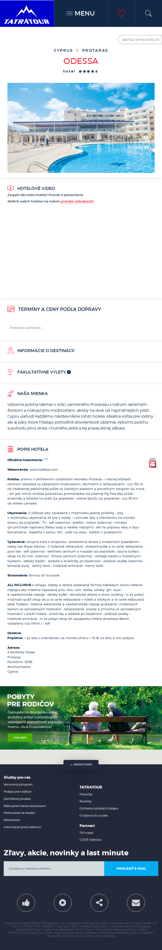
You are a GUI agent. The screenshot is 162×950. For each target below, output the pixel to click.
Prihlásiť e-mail (131, 868)
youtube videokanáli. (77, 201)
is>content (146, 932)
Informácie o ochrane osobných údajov (121, 929)
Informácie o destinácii (40, 350)
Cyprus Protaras (81, 50)
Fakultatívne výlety (36, 372)
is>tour (77, 936)
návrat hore (81, 764)
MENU (80, 13)
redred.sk (109, 936)
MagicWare (106, 932)
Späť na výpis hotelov (140, 40)
